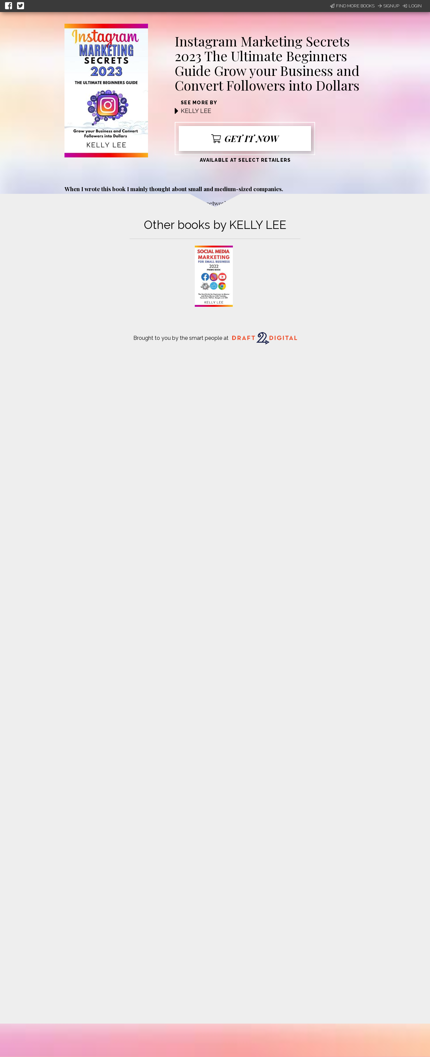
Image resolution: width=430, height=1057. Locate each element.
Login (412, 5)
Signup (388, 5)
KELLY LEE (196, 110)
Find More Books (352, 5)
